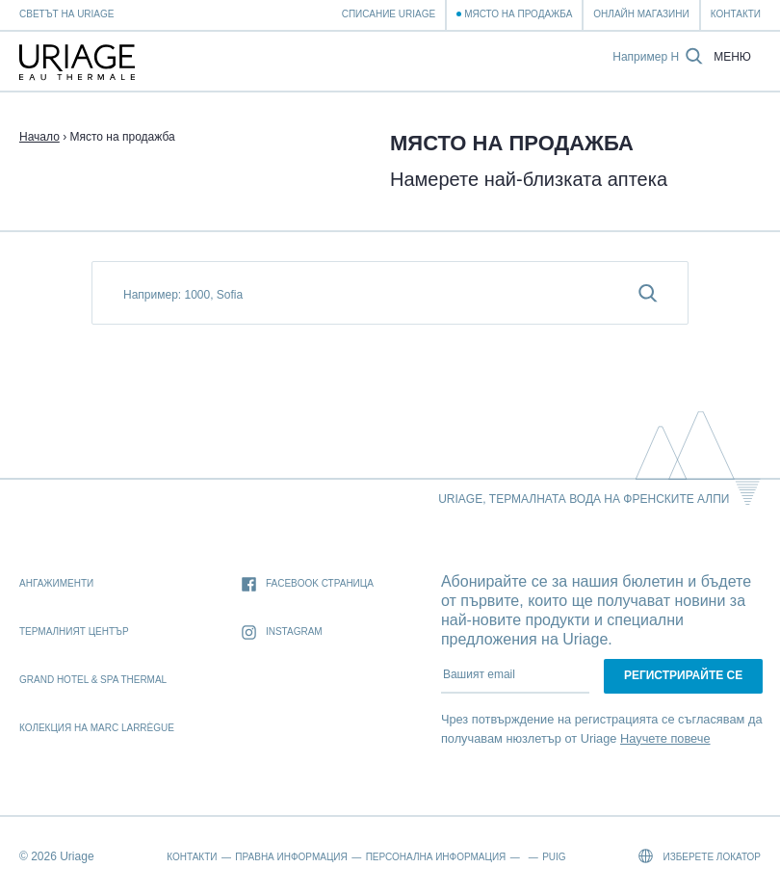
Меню (732, 57)
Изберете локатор (699, 856)
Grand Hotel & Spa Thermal (93, 679)
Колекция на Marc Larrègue (96, 728)
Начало (39, 137)
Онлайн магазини (641, 14)
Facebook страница (308, 584)
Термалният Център (74, 631)
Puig (553, 857)
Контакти (736, 14)
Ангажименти (56, 583)
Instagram (282, 632)
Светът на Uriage (66, 14)
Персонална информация (436, 857)
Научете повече (665, 738)
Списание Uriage (388, 14)
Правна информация (291, 857)
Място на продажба (518, 14)
